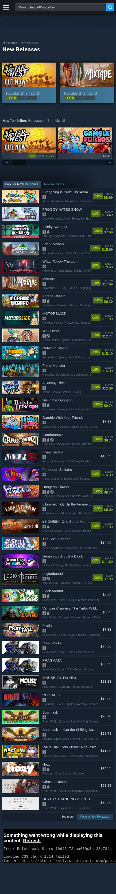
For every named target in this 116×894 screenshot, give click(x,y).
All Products (10, 43)
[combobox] (60, 7)
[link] (29, 98)
